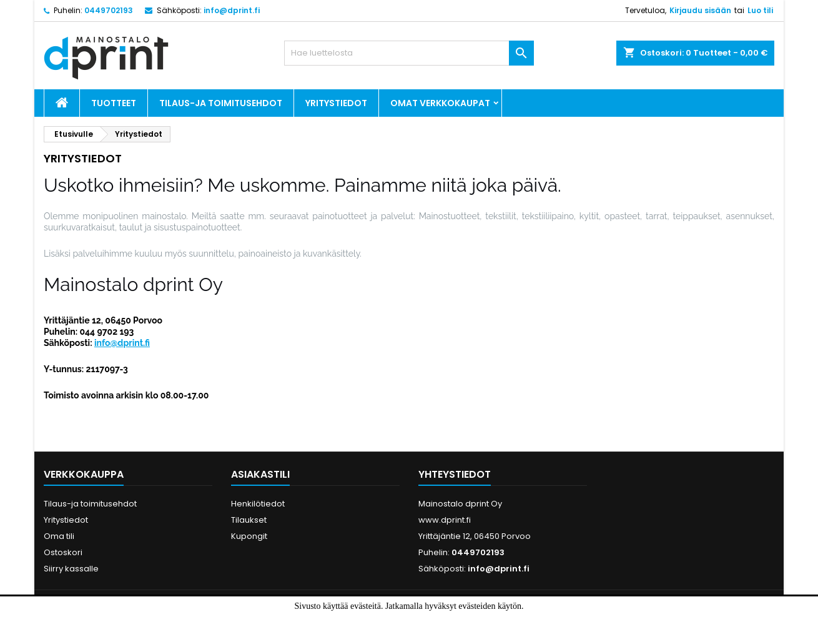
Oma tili (59, 536)
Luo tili (760, 10)
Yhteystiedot (454, 474)
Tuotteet (113, 103)
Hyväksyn (388, 619)
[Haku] (409, 53)
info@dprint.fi (232, 10)
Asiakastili (260, 474)
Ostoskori (63, 552)
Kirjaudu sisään (700, 10)
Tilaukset (249, 520)
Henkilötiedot (258, 504)
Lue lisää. (438, 619)
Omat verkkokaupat (440, 103)
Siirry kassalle (71, 569)
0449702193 (108, 10)
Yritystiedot (336, 103)
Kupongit (249, 536)
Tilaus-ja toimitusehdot (220, 103)
